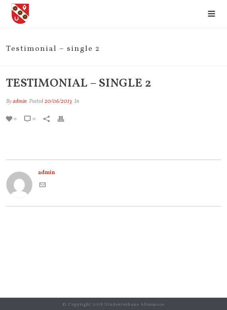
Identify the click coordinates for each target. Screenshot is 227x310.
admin (20, 101)
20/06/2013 (58, 101)
